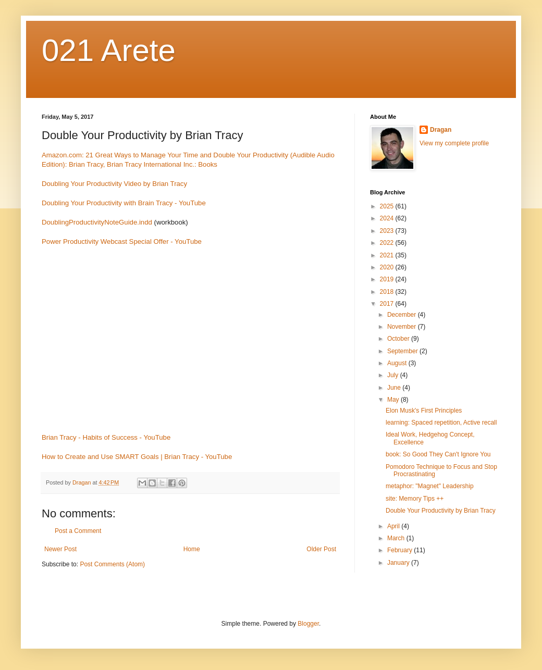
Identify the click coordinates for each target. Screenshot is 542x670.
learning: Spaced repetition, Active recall (441, 422)
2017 (388, 303)
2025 (388, 206)
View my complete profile (454, 143)
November (402, 326)
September (403, 351)
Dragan (440, 129)
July (393, 375)
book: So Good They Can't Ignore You (438, 454)
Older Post (321, 549)
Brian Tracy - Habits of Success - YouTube (106, 437)
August (398, 363)
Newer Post (60, 549)
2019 (388, 279)
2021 (388, 255)
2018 (388, 291)
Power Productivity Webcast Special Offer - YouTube (122, 241)
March (396, 538)
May (394, 399)
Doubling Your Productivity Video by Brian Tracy (114, 184)
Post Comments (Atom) (112, 564)
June (394, 387)
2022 (388, 242)
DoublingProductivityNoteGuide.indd (97, 222)
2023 (388, 230)
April (394, 526)
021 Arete (109, 50)
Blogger (308, 623)
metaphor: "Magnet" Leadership (430, 486)
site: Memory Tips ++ (415, 498)
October (399, 338)
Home (191, 549)
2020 (388, 267)
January (399, 562)
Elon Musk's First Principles (424, 410)
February (400, 550)
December (402, 314)
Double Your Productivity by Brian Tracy (441, 510)
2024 (388, 218)
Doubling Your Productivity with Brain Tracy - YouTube (124, 203)
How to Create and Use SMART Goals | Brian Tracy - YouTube (137, 457)
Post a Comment (78, 531)
